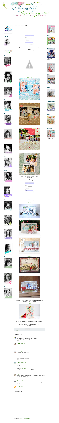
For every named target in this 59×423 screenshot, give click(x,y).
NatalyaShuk (29, 202)
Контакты (48, 20)
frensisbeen (29, 303)
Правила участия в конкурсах (14, 20)
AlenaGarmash (29, 77)
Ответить (18, 340)
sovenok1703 (19, 362)
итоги (17, 330)
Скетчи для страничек (23, 20)
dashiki (29, 194)
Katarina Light (29, 256)
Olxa (29, 219)
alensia (29, 52)
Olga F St (18, 343)
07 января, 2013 (21, 380)
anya (29, 102)
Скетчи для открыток (31, 20)
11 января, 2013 (21, 386)
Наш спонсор (44, 20)
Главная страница (5, 20)
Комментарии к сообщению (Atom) (24, 418)
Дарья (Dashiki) (19, 351)
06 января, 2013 (24, 351)
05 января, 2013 (22, 343)
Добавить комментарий (18, 391)
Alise (29, 46)
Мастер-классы (38, 20)
